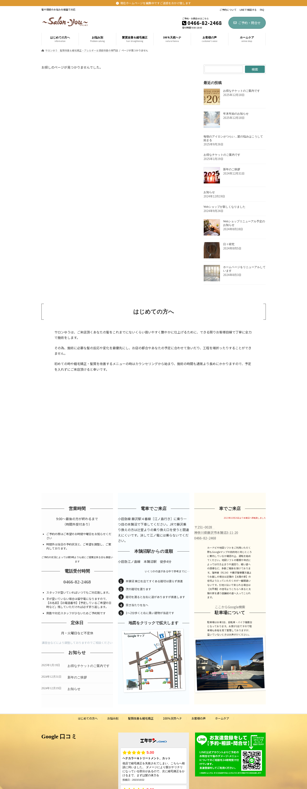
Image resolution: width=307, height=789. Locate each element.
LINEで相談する (248, 9)
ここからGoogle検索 (230, 606)
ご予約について (227, 9)
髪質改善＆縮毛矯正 (140, 718)
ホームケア (222, 718)
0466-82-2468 (77, 582)
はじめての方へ (88, 718)
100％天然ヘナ (172, 718)
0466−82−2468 (205, 538)
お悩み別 (112, 718)
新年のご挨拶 (231, 169)
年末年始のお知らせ (236, 113)
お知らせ (209, 192)
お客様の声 (198, 718)
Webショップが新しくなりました (224, 206)
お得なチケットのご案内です (241, 90)
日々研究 (228, 244)
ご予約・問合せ (247, 22)
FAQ (262, 9)
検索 (255, 69)
